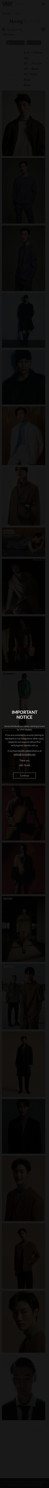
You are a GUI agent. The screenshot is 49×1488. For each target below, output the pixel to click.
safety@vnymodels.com (25, 754)
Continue (24, 775)
